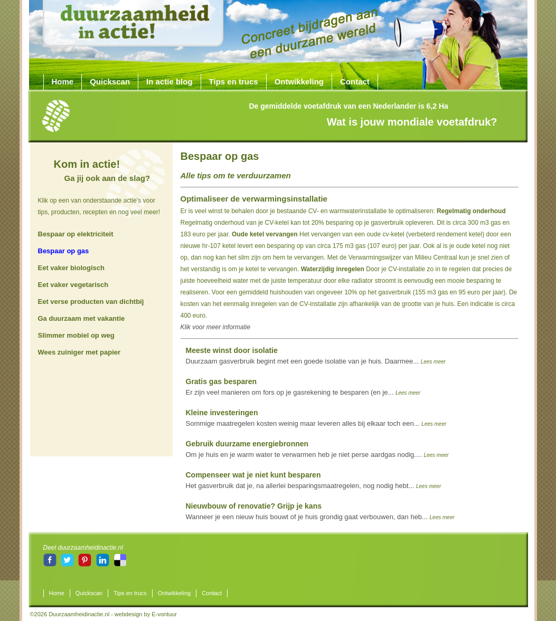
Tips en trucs (233, 81)
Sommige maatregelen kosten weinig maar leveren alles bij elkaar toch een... (316, 417)
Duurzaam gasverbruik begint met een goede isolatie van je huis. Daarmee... (316, 355)
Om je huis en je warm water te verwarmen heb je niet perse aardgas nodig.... (317, 449)
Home (63, 81)
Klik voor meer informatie (216, 327)
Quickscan (110, 81)
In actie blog (169, 81)
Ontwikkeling (299, 81)
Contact (355, 81)
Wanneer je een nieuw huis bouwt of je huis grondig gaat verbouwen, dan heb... (320, 511)
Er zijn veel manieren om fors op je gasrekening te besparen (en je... (303, 386)
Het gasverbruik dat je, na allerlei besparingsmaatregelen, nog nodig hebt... (313, 480)
